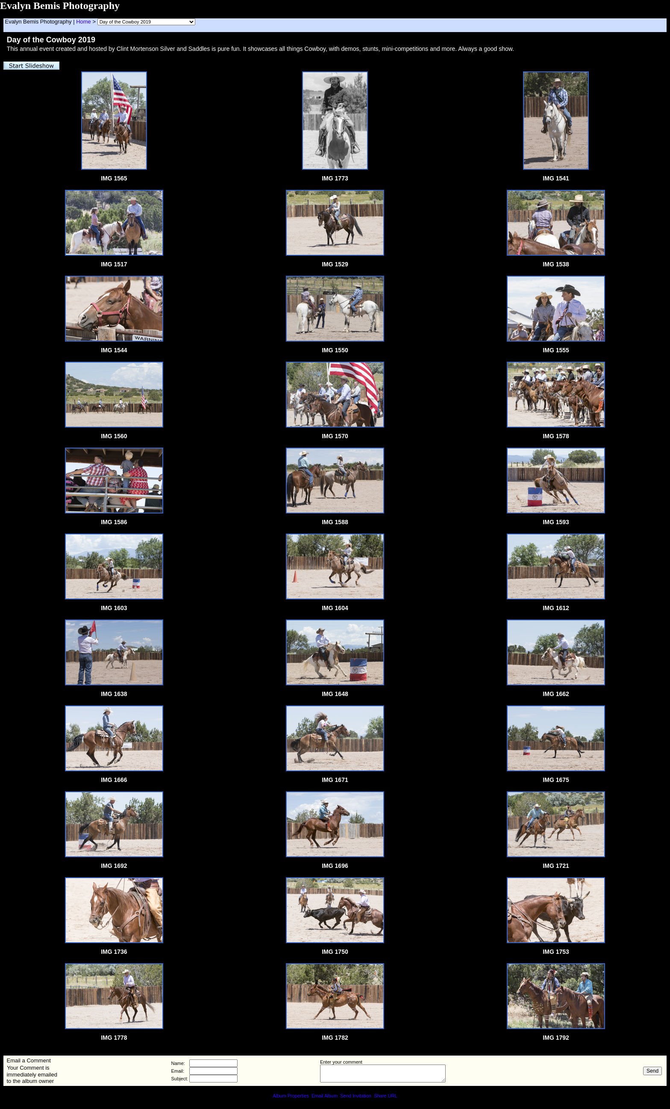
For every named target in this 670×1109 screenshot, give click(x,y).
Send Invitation (355, 1095)
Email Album (324, 1095)
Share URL (385, 1095)
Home (83, 21)
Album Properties (291, 1095)
